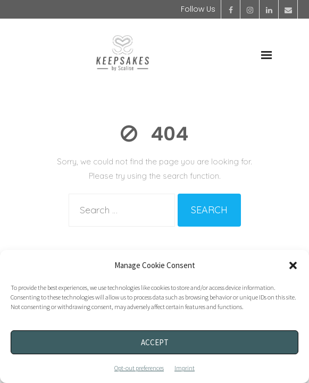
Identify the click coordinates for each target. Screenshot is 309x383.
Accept (155, 342)
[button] (293, 265)
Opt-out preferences (139, 368)
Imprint (184, 368)
